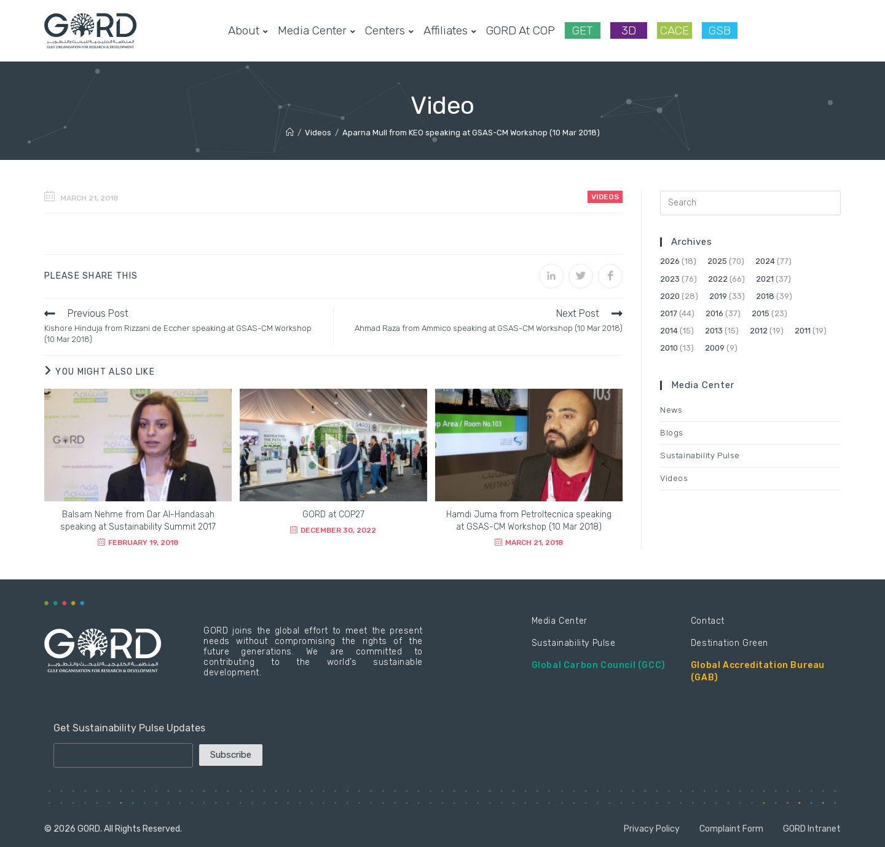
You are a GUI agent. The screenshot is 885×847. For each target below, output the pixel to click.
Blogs (671, 432)
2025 (717, 261)
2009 (715, 347)
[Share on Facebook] (610, 276)
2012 (759, 330)
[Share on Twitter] (580, 276)
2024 (765, 261)
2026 (670, 261)
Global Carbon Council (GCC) (599, 665)
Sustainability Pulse (700, 455)
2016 (714, 313)
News (671, 410)
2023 (670, 279)
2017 (668, 313)
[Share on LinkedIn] (551, 276)
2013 (714, 330)
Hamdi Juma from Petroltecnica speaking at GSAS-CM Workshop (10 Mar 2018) (529, 520)
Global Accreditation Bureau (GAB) (758, 671)
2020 (670, 296)
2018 (765, 296)
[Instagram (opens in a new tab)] (796, 30)
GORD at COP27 (333, 514)
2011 (803, 330)
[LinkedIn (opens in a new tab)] (816, 30)
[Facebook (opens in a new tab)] (777, 30)
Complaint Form (731, 829)
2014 (669, 330)
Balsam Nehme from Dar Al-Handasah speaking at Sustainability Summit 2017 (138, 520)
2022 (718, 279)
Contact (708, 621)
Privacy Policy (652, 829)
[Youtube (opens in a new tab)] (836, 30)
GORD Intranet (812, 829)
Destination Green (729, 643)
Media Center (560, 621)
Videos (605, 197)
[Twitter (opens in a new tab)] (757, 30)
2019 (718, 296)
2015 (760, 313)
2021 (765, 279)
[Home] (290, 132)
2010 (669, 347)
